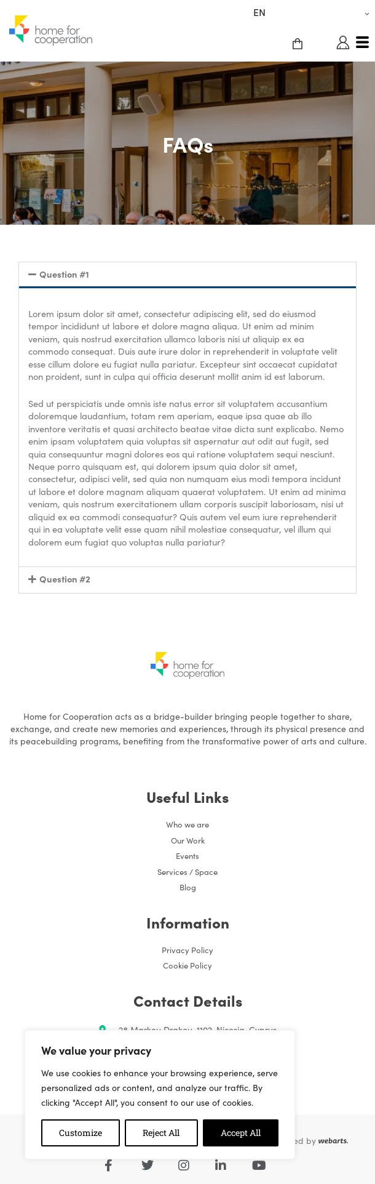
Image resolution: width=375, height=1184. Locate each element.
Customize (80, 1132)
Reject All (161, 1132)
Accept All (241, 1132)
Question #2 (64, 578)
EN (259, 11)
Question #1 (63, 273)
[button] (187, 275)
